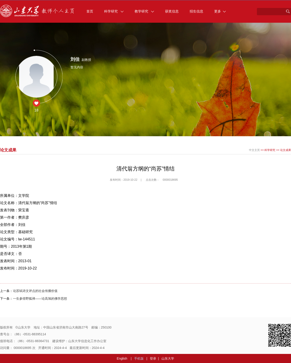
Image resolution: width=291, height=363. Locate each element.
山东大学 (167, 358)
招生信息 (196, 11)
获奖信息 (172, 11)
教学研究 (144, 11)
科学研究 (114, 11)
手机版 (139, 358)
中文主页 (254, 150)
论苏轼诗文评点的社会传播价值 (35, 291)
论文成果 (285, 150)
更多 (220, 11)
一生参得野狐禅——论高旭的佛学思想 (40, 298)
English (122, 358)
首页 (89, 11)
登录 (153, 358)
